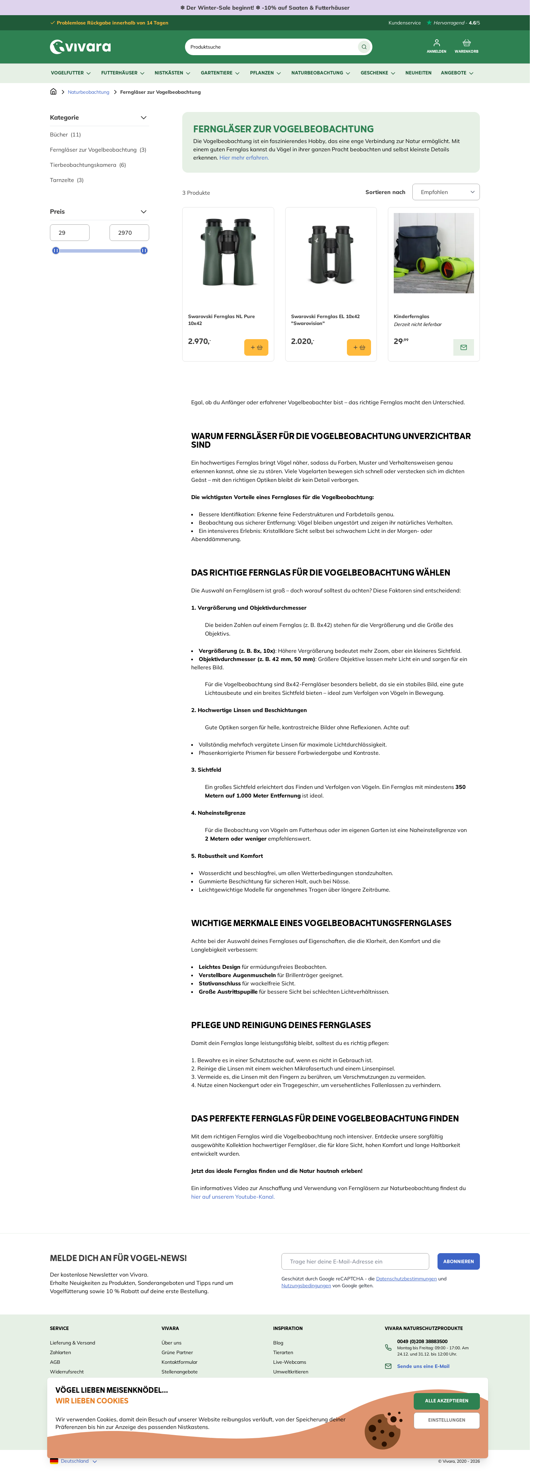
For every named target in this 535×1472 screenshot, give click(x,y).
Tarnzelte (67, 180)
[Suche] (364, 47)
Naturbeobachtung (321, 73)
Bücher (65, 134)
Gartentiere (221, 73)
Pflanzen (266, 73)
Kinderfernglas (411, 316)
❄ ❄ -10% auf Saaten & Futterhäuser (265, 7)
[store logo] (80, 46)
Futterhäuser (123, 73)
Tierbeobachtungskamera (88, 165)
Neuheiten (418, 73)
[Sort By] (446, 192)
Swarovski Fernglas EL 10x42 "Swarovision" (325, 319)
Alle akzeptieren (447, 1401)
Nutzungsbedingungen (306, 1285)
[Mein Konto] (436, 47)
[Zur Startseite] (53, 92)
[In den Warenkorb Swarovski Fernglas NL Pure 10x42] (256, 347)
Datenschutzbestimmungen (406, 1279)
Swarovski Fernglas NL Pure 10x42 (221, 319)
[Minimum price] (70, 232)
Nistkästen (173, 73)
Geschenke (379, 73)
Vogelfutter (71, 73)
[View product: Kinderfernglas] (463, 347)
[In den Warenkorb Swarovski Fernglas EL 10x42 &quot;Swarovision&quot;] (359, 347)
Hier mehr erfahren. (244, 157)
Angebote (458, 73)
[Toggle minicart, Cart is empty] (466, 47)
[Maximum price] (129, 232)
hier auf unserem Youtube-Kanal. (233, 1196)
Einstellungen (446, 1420)
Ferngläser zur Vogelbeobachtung (98, 149)
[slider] (56, 250)
